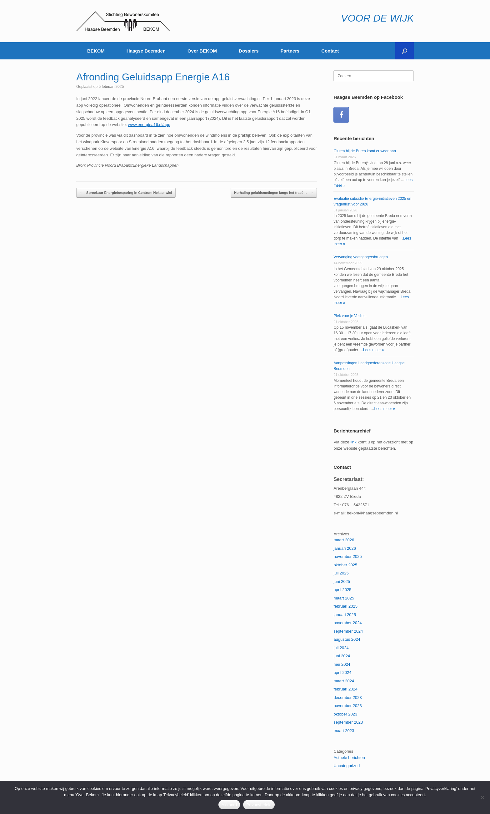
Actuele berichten (349, 757)
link (353, 442)
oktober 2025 (345, 565)
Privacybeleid (259, 804)
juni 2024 (341, 656)
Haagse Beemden (146, 50)
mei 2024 (341, 664)
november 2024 (347, 622)
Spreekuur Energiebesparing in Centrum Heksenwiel (126, 192)
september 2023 (348, 722)
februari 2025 (345, 606)
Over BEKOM (202, 50)
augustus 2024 (346, 639)
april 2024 (342, 672)
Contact (330, 50)
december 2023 (347, 697)
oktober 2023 (345, 714)
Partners (289, 50)
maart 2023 (343, 730)
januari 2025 (344, 614)
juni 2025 (341, 581)
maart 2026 (343, 540)
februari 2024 (345, 689)
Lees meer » (373, 350)
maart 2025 (343, 598)
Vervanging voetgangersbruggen (360, 257)
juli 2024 (340, 647)
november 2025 (347, 556)
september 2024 (348, 631)
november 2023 (347, 705)
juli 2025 (340, 573)
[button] (404, 50)
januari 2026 (344, 548)
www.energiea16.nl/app (149, 124)
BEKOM (96, 50)
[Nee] (482, 797)
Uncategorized (346, 765)
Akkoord (229, 804)
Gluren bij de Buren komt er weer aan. (365, 151)
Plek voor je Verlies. (349, 316)
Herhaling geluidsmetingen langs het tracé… (273, 192)
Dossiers (248, 50)
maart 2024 (343, 681)
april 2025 (342, 589)
